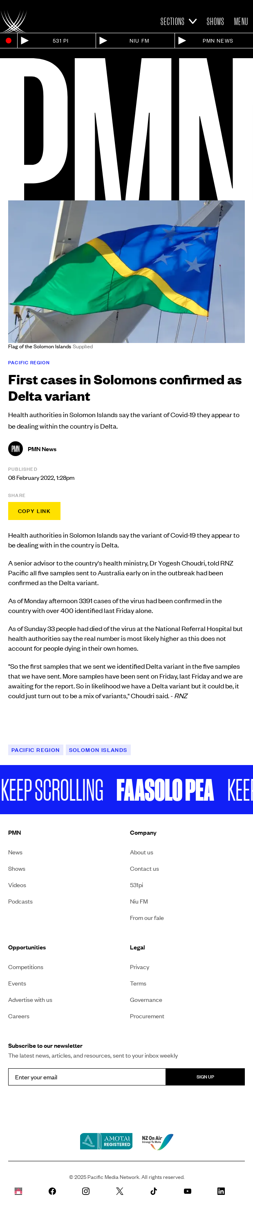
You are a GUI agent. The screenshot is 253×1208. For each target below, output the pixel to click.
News (15, 852)
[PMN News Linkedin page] (227, 1191)
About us (141, 852)
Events (17, 983)
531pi (136, 885)
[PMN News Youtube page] (194, 1191)
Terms (138, 983)
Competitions (25, 967)
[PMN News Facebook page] (59, 1191)
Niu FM (139, 901)
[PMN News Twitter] (126, 1191)
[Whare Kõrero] (25, 1191)
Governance (146, 999)
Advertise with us (30, 999)
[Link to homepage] (14, 21)
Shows (215, 21)
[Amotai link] (106, 1142)
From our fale (147, 917)
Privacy (139, 967)
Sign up (205, 1076)
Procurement (147, 1016)
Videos (17, 885)
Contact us (144, 868)
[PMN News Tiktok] (160, 1191)
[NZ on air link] (157, 1141)
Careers (18, 1016)
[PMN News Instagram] (92, 1191)
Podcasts (20, 901)
